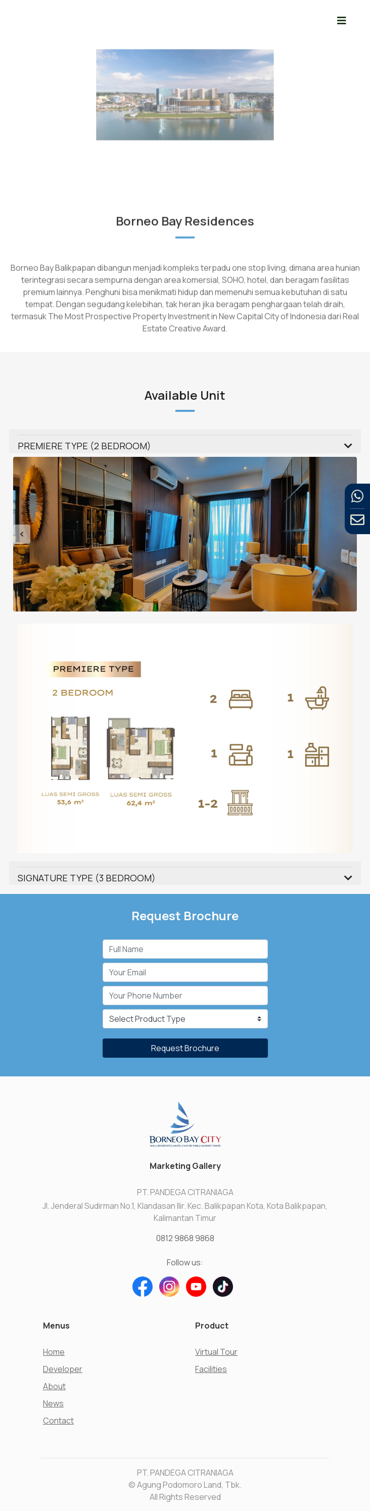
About (54, 1386)
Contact (58, 1420)
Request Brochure (185, 1048)
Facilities (211, 1369)
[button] (39, 534)
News (53, 1403)
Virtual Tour (216, 1351)
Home (54, 1351)
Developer (62, 1369)
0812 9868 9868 (185, 1238)
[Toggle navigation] (341, 20)
